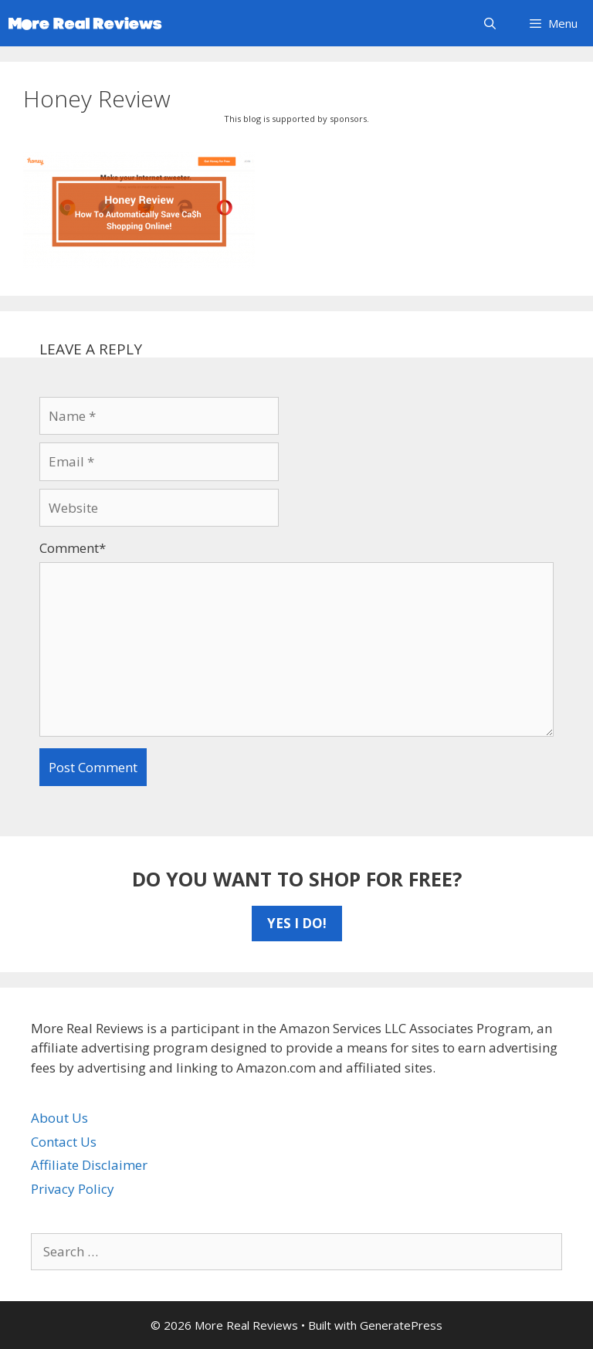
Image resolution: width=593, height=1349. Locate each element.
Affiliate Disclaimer (89, 1165)
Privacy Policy (72, 1189)
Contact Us (64, 1142)
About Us (59, 1118)
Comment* (72, 548)
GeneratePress (401, 1325)
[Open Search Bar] (489, 23)
